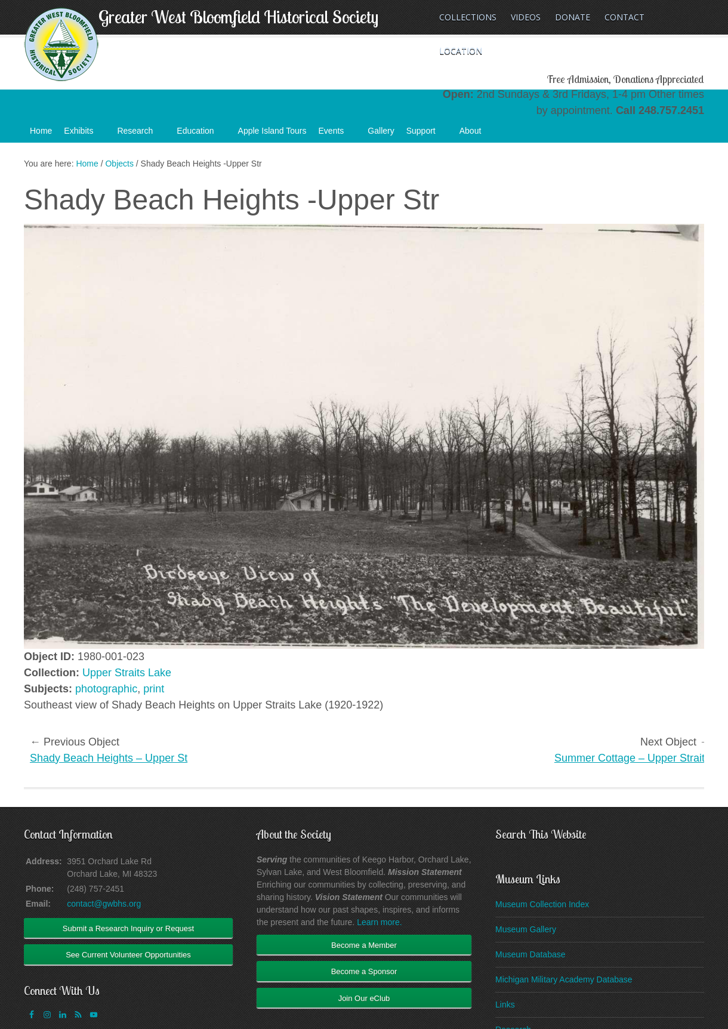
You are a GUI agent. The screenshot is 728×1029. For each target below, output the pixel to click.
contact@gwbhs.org (104, 903)
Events (337, 134)
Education (201, 134)
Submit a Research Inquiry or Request (128, 928)
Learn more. (379, 922)
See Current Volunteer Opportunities (128, 954)
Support (427, 134)
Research (141, 134)
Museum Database (530, 954)
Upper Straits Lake (126, 673)
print (153, 689)
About (476, 134)
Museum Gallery (525, 929)
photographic (106, 689)
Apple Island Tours (272, 130)
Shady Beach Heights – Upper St (108, 758)
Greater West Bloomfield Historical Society (238, 16)
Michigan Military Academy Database (564, 979)
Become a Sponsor (364, 971)
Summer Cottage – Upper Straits (632, 758)
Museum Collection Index (542, 904)
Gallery (381, 130)
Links (505, 1004)
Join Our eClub (364, 998)
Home (41, 130)
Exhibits (84, 134)
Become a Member (364, 945)
